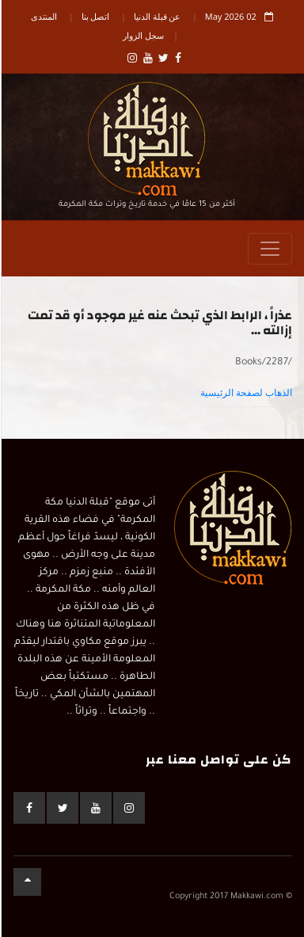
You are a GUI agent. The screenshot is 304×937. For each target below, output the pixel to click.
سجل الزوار (142, 35)
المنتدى (43, 16)
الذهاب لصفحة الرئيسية (245, 392)
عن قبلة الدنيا (156, 16)
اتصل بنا (95, 16)
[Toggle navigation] (269, 249)
